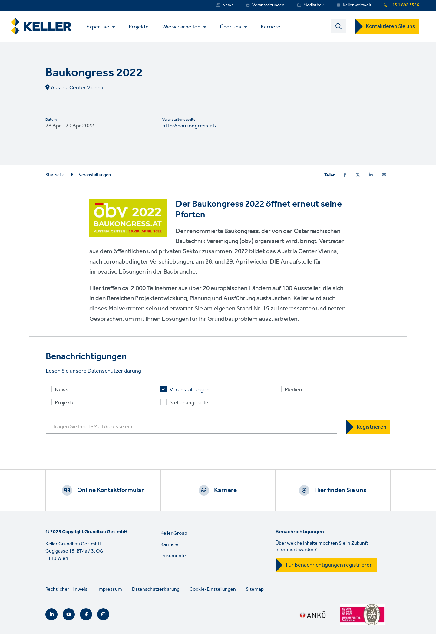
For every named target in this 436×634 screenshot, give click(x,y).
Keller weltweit (357, 5)
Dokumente (173, 555)
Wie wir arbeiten (181, 27)
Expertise (97, 27)
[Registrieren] (368, 427)
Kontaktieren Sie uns (390, 26)
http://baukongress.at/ (189, 126)
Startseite (55, 175)
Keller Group (173, 533)
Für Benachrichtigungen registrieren (329, 565)
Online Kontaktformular (110, 490)
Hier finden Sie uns (340, 490)
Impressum (109, 589)
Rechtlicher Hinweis (66, 589)
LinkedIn (51, 614)
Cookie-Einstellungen (213, 589)
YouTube (69, 614)
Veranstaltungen (268, 5)
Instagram (103, 614)
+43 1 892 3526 (404, 5)
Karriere (270, 26)
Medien (293, 390)
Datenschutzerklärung (156, 589)
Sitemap (255, 589)
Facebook (86, 614)
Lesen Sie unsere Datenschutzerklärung (93, 371)
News (227, 5)
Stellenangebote (189, 403)
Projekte (139, 26)
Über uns (230, 27)
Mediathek (313, 5)
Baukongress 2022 (228, 204)
